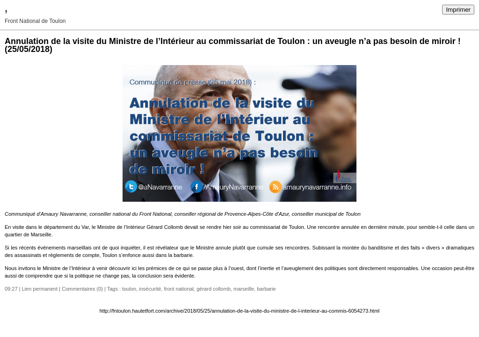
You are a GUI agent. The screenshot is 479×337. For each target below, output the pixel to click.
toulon (129, 289)
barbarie (266, 289)
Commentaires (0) (82, 289)
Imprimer (458, 9)
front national (179, 289)
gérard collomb (213, 289)
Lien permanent (40, 289)
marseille (243, 289)
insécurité (150, 289)
